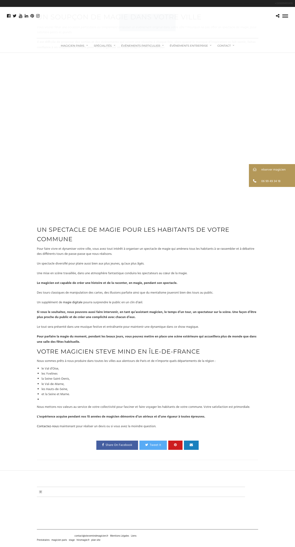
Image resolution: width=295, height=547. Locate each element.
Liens (133, 536)
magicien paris (59, 540)
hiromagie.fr (83, 540)
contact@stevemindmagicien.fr (91, 536)
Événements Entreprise (189, 45)
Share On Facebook (117, 445)
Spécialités (103, 45)
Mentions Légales (119, 536)
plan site (95, 540)
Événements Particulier (140, 45)
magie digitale (73, 302)
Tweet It (153, 445)
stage (72, 540)
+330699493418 (281, 3)
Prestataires (43, 540)
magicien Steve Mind (98, 351)
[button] (272, 169)
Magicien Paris (72, 45)
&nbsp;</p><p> (147, 138)
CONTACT (224, 45)
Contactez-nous (48, 426)
